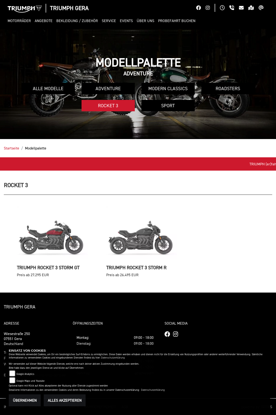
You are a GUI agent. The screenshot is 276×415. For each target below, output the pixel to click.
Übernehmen (25, 400)
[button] (20, 20)
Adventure (108, 88)
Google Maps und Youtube (30, 380)
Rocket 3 (108, 105)
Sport (168, 105)
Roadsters (228, 88)
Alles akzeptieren (65, 400)
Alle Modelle (48, 88)
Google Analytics (25, 374)
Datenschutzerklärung (113, 357)
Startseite (11, 148)
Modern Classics (168, 88)
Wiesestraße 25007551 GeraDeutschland (17, 338)
